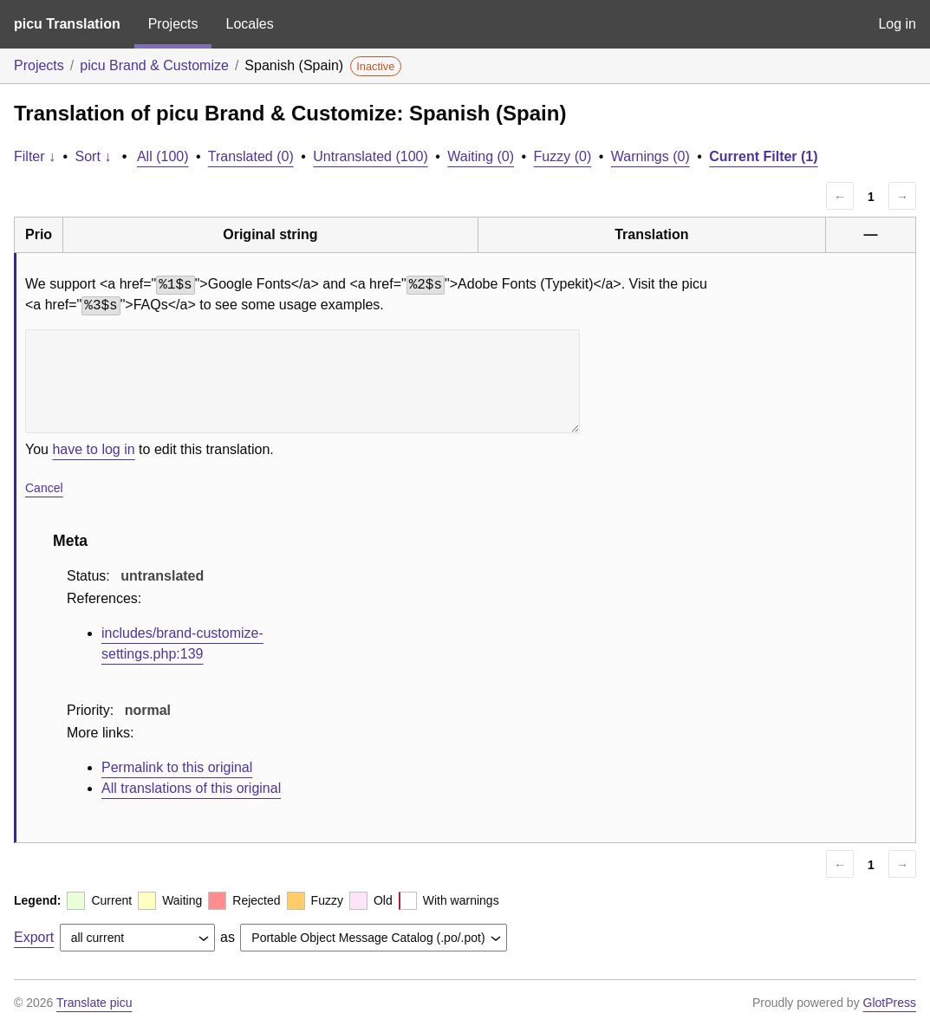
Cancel (44, 488)
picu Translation (67, 23)
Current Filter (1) (763, 156)
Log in (897, 23)
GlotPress (889, 1003)
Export (34, 937)
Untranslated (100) (370, 156)
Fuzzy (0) (563, 156)
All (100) (163, 156)
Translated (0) (251, 156)
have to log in (93, 449)
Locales (249, 23)
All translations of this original (191, 788)
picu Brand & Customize (154, 65)
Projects (173, 23)
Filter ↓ (34, 156)
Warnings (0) (650, 156)
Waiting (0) (480, 156)
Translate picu (94, 1003)
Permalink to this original (176, 767)
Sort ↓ (93, 156)
